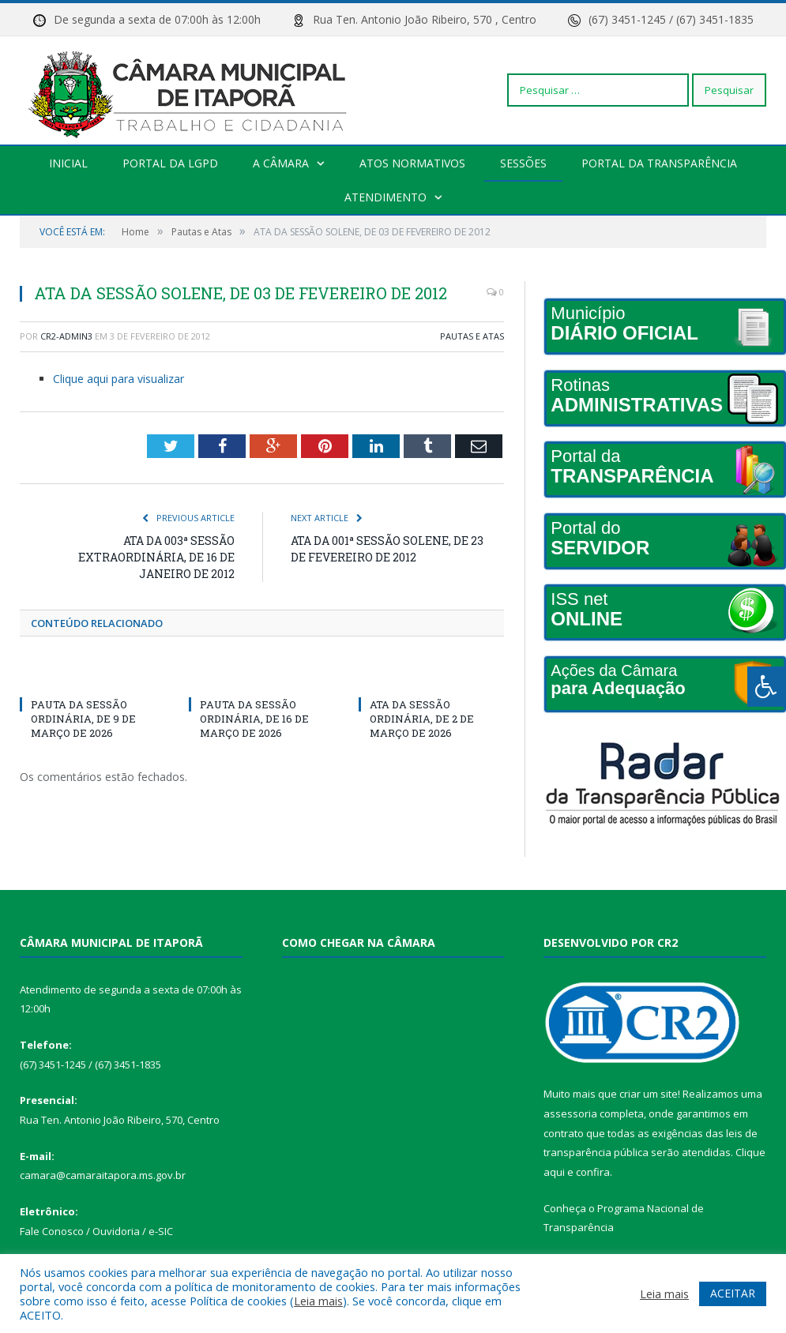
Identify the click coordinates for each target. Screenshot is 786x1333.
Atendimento (385, 197)
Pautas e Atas (472, 336)
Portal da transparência (658, 163)
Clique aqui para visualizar (118, 378)
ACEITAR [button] (732, 1293)
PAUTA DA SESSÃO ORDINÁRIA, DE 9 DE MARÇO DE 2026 (83, 718)
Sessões (522, 163)
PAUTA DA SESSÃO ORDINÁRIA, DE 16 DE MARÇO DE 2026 (254, 718)
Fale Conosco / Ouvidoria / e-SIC (96, 1231)
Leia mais (318, 1301)
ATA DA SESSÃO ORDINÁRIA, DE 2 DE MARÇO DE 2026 (422, 718)
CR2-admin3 (66, 336)
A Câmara (281, 163)
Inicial (69, 163)
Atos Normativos (412, 163)
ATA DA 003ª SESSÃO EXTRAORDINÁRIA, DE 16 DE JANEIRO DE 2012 (156, 557)
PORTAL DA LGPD (171, 163)
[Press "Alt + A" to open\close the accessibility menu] (766, 686)
